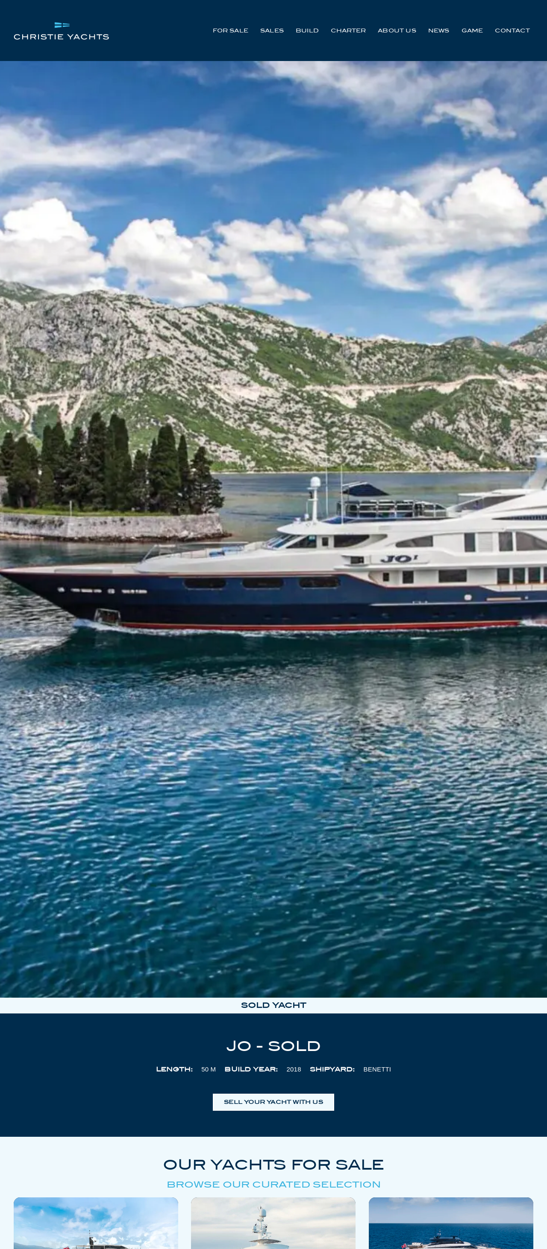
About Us (397, 30)
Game (472, 30)
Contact (512, 30)
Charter (348, 30)
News (439, 30)
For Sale (230, 30)
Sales (272, 30)
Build (307, 30)
